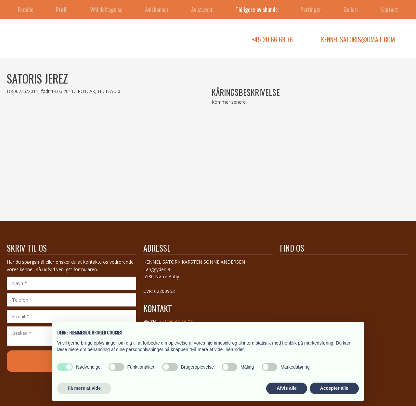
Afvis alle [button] (286, 388)
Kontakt (389, 9)
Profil (62, 9)
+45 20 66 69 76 (272, 39)
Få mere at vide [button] (84, 388)
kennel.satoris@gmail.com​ (358, 39)
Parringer (310, 9)
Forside (25, 9)
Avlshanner (157, 9)
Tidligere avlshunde (257, 9)
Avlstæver (202, 9)
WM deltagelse (106, 9)
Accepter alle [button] (334, 388)
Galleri (351, 9)
